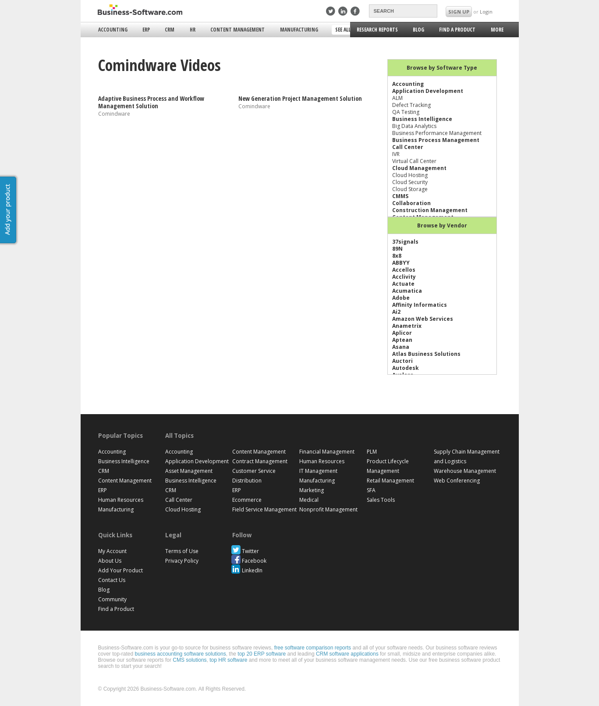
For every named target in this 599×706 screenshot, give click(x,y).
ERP (146, 29)
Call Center (407, 147)
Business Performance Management (437, 133)
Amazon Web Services (422, 319)
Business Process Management (435, 140)
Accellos (403, 269)
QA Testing (405, 112)
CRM (169, 29)
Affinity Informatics (419, 305)
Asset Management (189, 471)
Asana (400, 347)
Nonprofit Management (328, 509)
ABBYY (401, 262)
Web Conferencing (457, 480)
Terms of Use (181, 551)
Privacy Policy (181, 560)
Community (112, 599)
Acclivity (404, 276)
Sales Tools (381, 500)
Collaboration (411, 203)
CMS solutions (189, 660)
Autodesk (405, 368)
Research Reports (377, 29)
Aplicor (402, 333)
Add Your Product (120, 570)
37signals (405, 241)
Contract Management (259, 461)
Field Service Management (264, 509)
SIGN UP (458, 11)
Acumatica (407, 290)
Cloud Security (410, 182)
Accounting (113, 29)
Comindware (114, 113)
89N (397, 248)
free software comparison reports (312, 648)
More (496, 31)
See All (344, 30)
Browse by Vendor (442, 225)
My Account (112, 551)
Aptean (402, 340)
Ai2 (396, 312)
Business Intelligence (422, 119)
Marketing (311, 490)
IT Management (318, 471)
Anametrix (407, 326)
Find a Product (457, 29)
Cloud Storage (410, 189)
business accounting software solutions (180, 654)
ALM (397, 98)
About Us (109, 560)
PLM (372, 451)
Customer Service (254, 471)
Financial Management (326, 451)
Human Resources (120, 500)
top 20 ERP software (261, 654)
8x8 (396, 255)
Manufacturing (299, 29)
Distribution (247, 480)
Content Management (237, 29)
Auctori (402, 361)
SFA (371, 490)
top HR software (228, 660)
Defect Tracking (411, 105)
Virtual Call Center (414, 161)
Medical (309, 500)
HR (192, 29)
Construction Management (430, 210)
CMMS (400, 196)
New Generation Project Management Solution (300, 98)
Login (486, 11)
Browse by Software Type (442, 67)
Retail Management (390, 480)
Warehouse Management (465, 471)
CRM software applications (347, 654)
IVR (396, 154)
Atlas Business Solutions (426, 354)
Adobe (401, 298)
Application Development (427, 91)
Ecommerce (247, 500)
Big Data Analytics (414, 126)
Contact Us (111, 580)
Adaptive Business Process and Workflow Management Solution (151, 102)
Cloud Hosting (410, 175)
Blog (418, 29)
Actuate (403, 283)
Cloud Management (419, 168)
